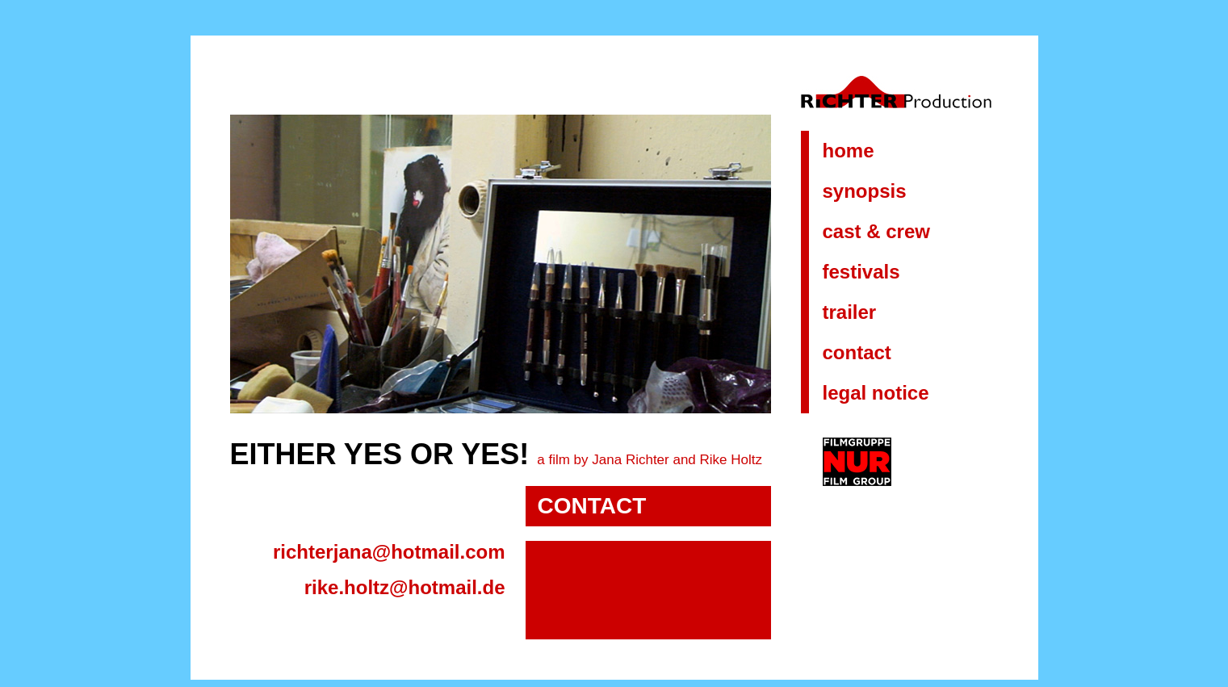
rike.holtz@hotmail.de (404, 587)
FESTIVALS (861, 272)
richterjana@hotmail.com (389, 552)
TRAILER (850, 312)
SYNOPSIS (865, 191)
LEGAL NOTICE (876, 393)
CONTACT (857, 352)
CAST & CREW (876, 231)
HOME (848, 150)
